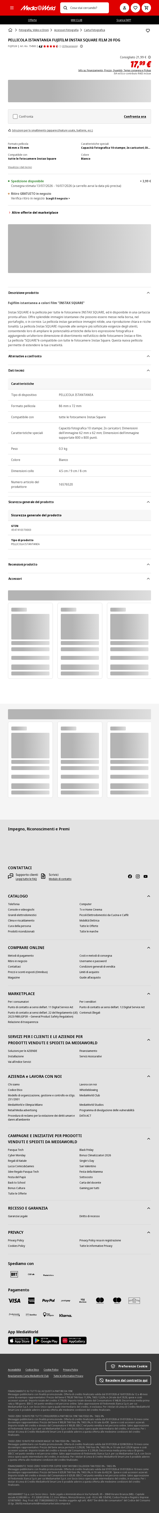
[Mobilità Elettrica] (89, 920)
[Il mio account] (124, 7)
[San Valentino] (88, 1166)
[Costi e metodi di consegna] (96, 956)
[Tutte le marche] (89, 931)
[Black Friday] (87, 1150)
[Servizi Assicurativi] (91, 1056)
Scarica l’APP (124, 20)
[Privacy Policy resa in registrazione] (100, 1240)
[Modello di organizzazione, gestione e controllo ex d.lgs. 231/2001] (44, 1097)
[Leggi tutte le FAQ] (26, 879)
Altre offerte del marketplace (33, 212)
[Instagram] (139, 876)
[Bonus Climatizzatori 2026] (95, 1155)
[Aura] (134, 1301)
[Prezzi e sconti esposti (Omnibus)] (28, 972)
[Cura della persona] (19, 926)
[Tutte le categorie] (12, 8)
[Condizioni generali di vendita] (97, 967)
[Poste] (48, 1275)
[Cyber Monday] (17, 1155)
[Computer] (86, 904)
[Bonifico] (31, 1315)
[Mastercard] (100, 1301)
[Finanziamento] (88, 1051)
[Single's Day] (87, 1161)
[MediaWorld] (38, 7)
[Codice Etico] (15, 1090)
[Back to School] (16, 1183)
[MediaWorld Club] (90, 1095)
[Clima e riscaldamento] (21, 920)
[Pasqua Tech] (16, 1150)
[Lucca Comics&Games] (21, 1166)
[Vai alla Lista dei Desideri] (135, 7)
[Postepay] (65, 1301)
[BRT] (14, 1274)
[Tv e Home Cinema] (91, 910)
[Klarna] (65, 1315)
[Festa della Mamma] (91, 1172)
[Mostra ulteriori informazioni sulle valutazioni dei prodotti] (81, 46)
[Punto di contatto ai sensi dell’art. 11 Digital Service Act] (40, 1007)
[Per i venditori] (88, 1002)
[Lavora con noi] (88, 1084)
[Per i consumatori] (18, 1002)
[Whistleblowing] (89, 1090)
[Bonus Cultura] (16, 1188)
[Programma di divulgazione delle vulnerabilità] (107, 1110)
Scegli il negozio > (57, 198)
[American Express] (31, 1301)
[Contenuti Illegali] (90, 1013)
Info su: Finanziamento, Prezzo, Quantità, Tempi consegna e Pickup (114, 70)
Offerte (32, 20)
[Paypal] (48, 1301)
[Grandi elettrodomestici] (22, 915)
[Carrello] (146, 7)
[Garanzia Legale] (18, 1216)
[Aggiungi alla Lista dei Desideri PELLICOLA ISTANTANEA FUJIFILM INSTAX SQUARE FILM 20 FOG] (148, 31)
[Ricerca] (65, 7)
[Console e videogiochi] (21, 910)
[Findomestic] (14, 1315)
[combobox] (88, 7)
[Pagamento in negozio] (48, 1315)
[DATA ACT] (85, 1116)
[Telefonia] (13, 904)
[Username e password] (93, 961)
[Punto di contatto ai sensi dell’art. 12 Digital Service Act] (112, 1007)
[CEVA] (31, 1274)
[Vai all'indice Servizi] (19, 1062)
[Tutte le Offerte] (89, 926)
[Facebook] (131, 876)
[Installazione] (16, 1056)
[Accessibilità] (14, 1369)
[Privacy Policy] (16, 1240)
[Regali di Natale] (17, 1161)
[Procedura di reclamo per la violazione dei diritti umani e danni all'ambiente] (44, 1118)
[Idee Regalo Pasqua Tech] (23, 1172)
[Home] (10, 30)
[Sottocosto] (86, 1177)
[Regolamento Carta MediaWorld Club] (28, 1376)
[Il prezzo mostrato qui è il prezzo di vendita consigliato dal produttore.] (149, 57)
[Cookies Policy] (16, 1246)
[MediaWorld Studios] (92, 1105)
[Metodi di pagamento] (21, 956)
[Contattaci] (14, 967)
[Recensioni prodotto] (49, 46)
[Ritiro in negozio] (17, 961)
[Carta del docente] (90, 1183)
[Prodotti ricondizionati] (21, 931)
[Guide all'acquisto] (90, 977)
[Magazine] (14, 977)
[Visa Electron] (83, 1301)
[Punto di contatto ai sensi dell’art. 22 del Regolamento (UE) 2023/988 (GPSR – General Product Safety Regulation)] (44, 1014)
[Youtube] (147, 876)
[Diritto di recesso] (90, 1216)
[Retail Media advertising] (22, 1110)
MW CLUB (76, 20)
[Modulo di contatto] (60, 879)
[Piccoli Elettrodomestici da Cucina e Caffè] (104, 915)
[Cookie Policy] (51, 1369)
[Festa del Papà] (17, 1177)
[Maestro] (117, 1301)
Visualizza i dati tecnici (20, 167)
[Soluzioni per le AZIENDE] (22, 1051)
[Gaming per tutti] (89, 1188)
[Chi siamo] (14, 1084)
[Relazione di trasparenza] (23, 1022)
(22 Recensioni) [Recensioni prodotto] (70, 46)
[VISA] (14, 1301)
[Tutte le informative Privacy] (96, 1246)
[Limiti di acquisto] (89, 972)
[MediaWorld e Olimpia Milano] (25, 1105)
